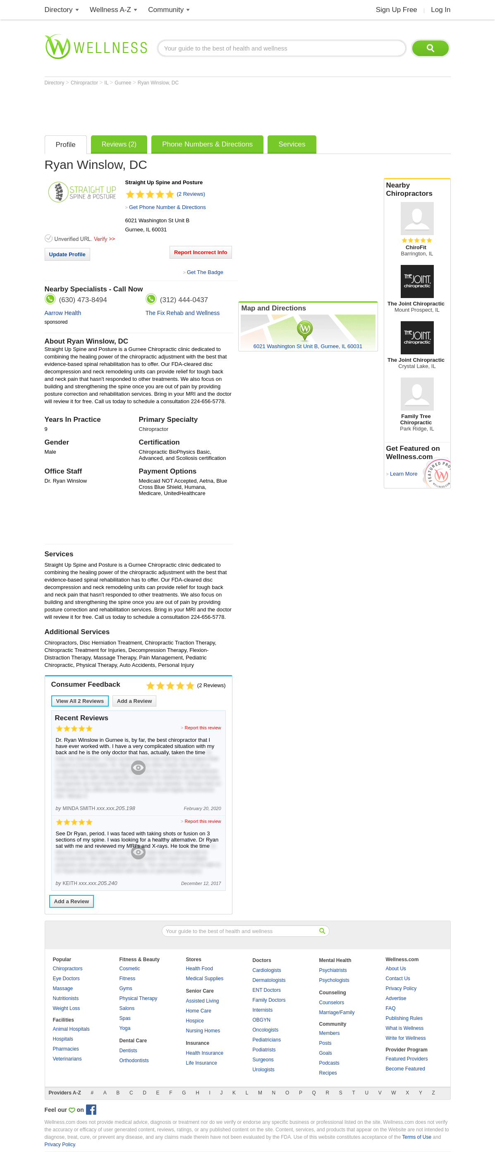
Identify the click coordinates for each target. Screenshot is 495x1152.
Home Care (198, 1011)
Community (166, 10)
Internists (263, 1010)
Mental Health (335, 960)
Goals (325, 1053)
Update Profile (67, 254)
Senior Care (200, 991)
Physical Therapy (139, 998)
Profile (66, 145)
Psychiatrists (333, 970)
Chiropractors (68, 969)
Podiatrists (264, 1050)
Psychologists (334, 980)
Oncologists (266, 1030)
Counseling (332, 993)
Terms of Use (416, 1137)
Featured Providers (407, 1059)
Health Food (199, 969)
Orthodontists (134, 1060)
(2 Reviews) (191, 194)
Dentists (128, 1050)
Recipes (328, 1073)
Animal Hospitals (71, 1029)
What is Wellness (405, 1028)
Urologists (264, 1070)
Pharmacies (66, 1049)
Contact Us (398, 978)
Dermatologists (269, 980)
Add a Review (134, 701)
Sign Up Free (396, 10)
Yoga (125, 1028)
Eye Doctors (66, 978)
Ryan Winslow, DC (158, 83)
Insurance (198, 1043)
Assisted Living (202, 1001)
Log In (440, 10)
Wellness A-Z (110, 10)
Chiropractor (85, 83)
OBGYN (261, 1020)
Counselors (331, 1002)
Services (291, 144)
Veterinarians (67, 1059)
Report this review (202, 727)
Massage (63, 988)
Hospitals (63, 1039)
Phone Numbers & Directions (207, 144)
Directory (59, 10)
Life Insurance (201, 1063)
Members (329, 1033)
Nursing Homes (203, 1031)
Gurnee (123, 83)
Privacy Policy (401, 988)
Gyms (126, 988)
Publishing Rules (404, 1018)
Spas (125, 1018)
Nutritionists (66, 998)
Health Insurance (205, 1053)
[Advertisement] (195, 108)
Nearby (417, 189)
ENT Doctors (267, 990)
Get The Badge (205, 272)
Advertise (396, 998)
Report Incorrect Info (200, 252)
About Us (396, 969)
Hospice (195, 1021)
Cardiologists (267, 970)
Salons (127, 1008)
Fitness (128, 978)
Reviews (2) (119, 144)
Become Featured (405, 1069)
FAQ (391, 1008)
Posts (325, 1043)
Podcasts (329, 1063)
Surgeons (263, 1060)
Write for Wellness (406, 1038)
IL (107, 83)
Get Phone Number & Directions (167, 207)
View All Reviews (80, 701)
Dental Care (133, 1041)
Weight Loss (66, 1008)
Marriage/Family (337, 1012)
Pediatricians (267, 1040)
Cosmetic (130, 969)
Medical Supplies (205, 978)
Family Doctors (269, 1000)
